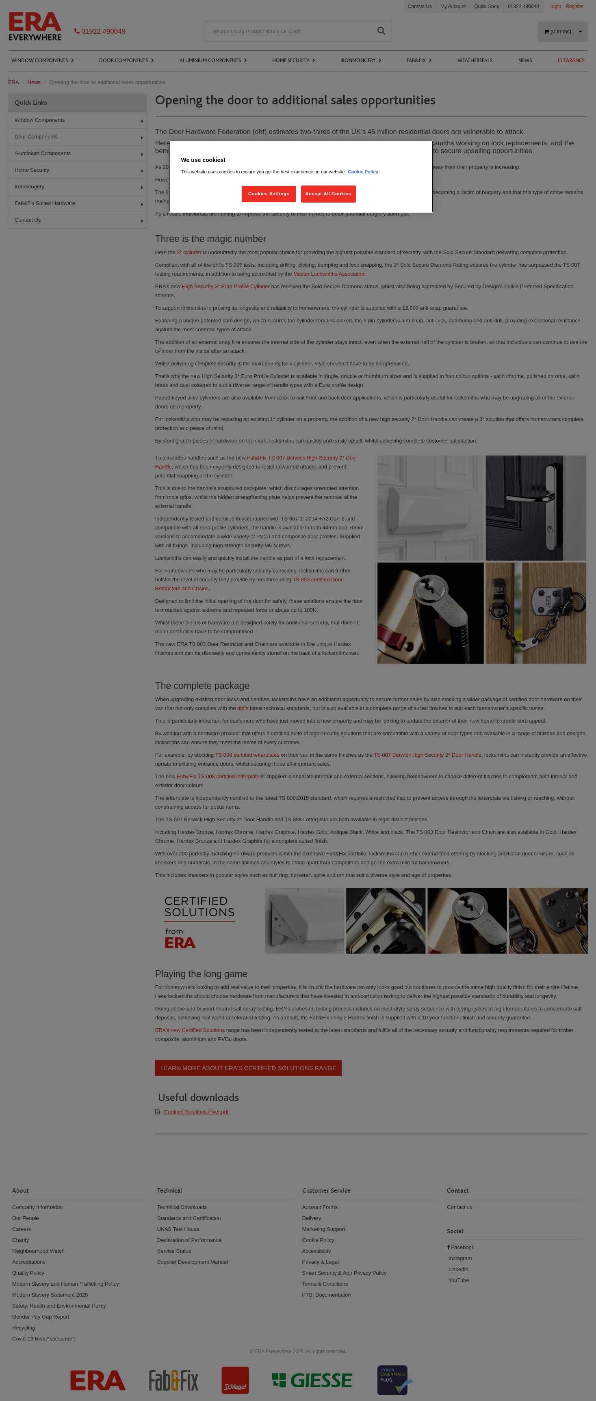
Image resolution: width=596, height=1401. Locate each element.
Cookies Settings (268, 193)
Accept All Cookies (328, 193)
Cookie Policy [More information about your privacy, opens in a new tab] (363, 171)
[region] (301, 176)
